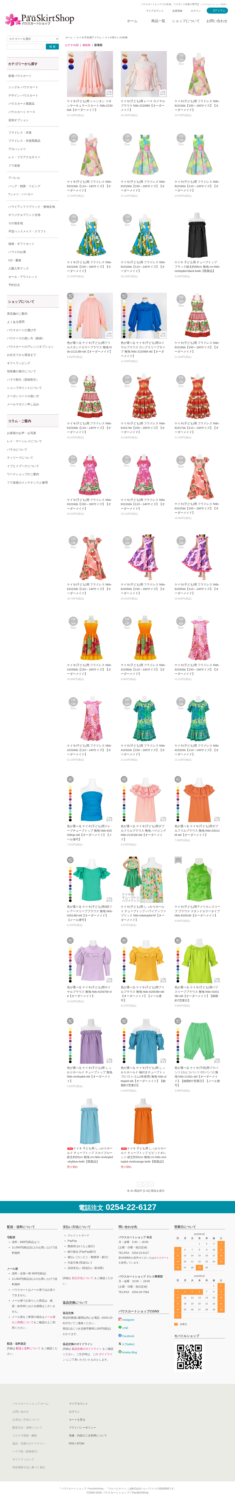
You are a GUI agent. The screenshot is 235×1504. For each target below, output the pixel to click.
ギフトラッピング (18, 372)
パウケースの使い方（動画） (26, 348)
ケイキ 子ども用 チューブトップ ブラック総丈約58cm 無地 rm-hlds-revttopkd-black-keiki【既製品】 (197, 267)
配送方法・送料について (27, 1427)
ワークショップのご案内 (23, 483)
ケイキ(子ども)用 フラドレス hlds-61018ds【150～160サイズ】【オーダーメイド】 (197, 347)
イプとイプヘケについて (23, 475)
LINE (123, 1327)
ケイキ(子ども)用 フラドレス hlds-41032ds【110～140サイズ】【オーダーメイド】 (197, 750)
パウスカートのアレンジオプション (30, 356)
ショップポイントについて (24, 397)
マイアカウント (155, 10)
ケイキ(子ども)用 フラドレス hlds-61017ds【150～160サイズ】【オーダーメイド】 (143, 428)
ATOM (80, 1443)
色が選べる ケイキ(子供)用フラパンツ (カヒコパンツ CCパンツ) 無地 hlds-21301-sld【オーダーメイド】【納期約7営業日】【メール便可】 (197, 1076)
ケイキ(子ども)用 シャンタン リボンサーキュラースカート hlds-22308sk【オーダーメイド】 (90, 105)
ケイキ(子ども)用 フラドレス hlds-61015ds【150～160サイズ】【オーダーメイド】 (197, 508)
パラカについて (17, 459)
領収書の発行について (21, 381)
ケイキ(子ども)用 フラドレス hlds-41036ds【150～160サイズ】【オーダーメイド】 (89, 669)
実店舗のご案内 (17, 323)
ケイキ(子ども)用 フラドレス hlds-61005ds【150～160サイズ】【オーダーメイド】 (143, 589)
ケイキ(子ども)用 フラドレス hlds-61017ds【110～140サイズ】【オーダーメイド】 (197, 428)
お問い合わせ (216, 21)
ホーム (132, 21)
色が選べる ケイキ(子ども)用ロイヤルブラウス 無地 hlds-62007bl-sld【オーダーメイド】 (89, 992)
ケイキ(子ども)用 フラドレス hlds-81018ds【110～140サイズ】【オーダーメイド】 (197, 186)
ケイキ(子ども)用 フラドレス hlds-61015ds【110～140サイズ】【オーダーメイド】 (89, 589)
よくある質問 (15, 331)
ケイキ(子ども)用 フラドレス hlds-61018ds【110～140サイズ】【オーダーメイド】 (89, 428)
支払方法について (82, 1278)
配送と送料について (28, 1348)
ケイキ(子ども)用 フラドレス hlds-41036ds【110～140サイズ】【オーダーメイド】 (143, 669)
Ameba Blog (127, 1352)
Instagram (126, 1319)
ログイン (196, 10)
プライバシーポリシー (82, 1427)
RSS (72, 1443)
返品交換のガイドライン (87, 1348)
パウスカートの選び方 (21, 339)
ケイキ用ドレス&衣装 (116, 37)
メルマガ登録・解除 (24, 1435)
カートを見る (77, 1419)
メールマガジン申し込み (23, 414)
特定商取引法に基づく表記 (28, 1467)
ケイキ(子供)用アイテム (89, 37)
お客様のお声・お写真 (21, 442)
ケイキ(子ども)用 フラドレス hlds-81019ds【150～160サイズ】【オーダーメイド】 (197, 105)
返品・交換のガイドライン (28, 1443)
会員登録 (177, 10)
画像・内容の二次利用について (88, 1435)
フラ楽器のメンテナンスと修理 (27, 492)
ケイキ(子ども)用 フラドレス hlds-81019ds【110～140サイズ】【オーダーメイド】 (89, 186)
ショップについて (186, 21)
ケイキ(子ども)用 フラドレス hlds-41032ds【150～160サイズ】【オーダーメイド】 (143, 750)
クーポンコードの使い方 (23, 405)
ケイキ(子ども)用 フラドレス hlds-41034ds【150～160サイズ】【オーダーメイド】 (197, 669)
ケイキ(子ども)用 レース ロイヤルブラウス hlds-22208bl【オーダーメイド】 (143, 105)
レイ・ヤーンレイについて (24, 450)
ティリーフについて (20, 467)
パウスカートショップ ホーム (30, 1403)
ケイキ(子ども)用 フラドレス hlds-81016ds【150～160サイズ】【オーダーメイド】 (89, 267)
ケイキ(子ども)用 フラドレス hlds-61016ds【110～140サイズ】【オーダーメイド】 (143, 504)
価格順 (86, 45)
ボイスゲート (161, 1258)
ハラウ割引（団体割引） (23, 389)
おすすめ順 (72, 45)
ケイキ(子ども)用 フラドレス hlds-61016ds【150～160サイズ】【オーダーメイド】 (89, 504)
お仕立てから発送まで (21, 364)
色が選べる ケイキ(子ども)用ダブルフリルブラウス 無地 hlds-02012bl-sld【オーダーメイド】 (197, 830)
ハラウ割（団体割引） (26, 1451)
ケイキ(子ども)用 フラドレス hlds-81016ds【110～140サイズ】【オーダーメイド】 (143, 267)
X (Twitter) (126, 1344)
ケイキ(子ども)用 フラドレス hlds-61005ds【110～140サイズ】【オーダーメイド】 (197, 589)
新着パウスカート (20, 75)
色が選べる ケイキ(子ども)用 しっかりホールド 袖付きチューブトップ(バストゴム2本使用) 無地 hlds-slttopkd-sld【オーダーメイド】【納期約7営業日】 (143, 1076)
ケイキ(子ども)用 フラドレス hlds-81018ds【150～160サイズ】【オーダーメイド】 (143, 186)
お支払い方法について (26, 1419)
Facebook (126, 1336)
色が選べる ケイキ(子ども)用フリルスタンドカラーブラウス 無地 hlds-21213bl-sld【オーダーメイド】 (89, 347)
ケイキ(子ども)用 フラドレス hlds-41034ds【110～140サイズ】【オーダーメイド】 (89, 750)
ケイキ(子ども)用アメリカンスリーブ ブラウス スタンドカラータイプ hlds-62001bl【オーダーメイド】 (197, 911)
